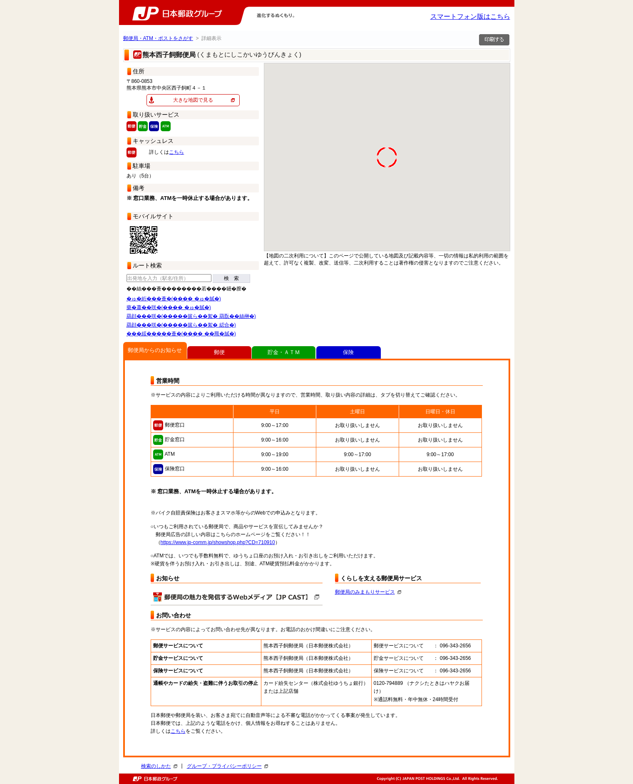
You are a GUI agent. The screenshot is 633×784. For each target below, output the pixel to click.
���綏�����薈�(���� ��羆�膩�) (181, 334)
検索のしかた (159, 766)
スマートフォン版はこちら (470, 16)
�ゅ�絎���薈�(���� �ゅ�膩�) (174, 299)
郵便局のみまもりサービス (368, 592)
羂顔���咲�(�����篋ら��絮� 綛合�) (181, 325)
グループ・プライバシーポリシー (227, 766)
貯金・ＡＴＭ (284, 352)
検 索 (231, 278)
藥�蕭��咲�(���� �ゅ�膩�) (169, 307)
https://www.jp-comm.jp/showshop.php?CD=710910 (218, 542)
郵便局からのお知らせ (155, 350)
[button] (351, 217)
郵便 (219, 352)
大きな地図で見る (193, 100)
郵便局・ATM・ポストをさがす (158, 38)
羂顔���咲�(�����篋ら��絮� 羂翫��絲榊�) (191, 316)
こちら (176, 152)
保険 (348, 352)
